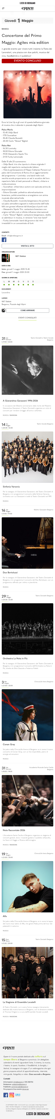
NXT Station (6, 301)
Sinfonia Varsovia (11, 487)
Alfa (5, 916)
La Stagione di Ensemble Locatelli (19, 1002)
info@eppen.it (18, 1082)
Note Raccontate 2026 (14, 830)
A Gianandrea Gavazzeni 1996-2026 (20, 401)
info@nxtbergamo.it (15, 236)
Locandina (6, 293)
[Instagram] (11, 1095)
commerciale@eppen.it (19, 1087)
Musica (5, 29)
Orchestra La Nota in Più (15, 659)
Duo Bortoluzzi (10, 573)
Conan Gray (9, 745)
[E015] (17, 1095)
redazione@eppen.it (19, 1084)
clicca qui (25, 1089)
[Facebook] (4, 239)
